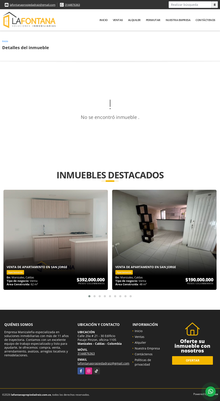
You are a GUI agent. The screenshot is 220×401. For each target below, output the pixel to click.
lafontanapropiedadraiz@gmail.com (32, 5)
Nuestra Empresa (178, 20)
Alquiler (134, 20)
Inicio (103, 20)
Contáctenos (205, 20)
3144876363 (72, 5)
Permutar (153, 20)
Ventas (118, 20)
